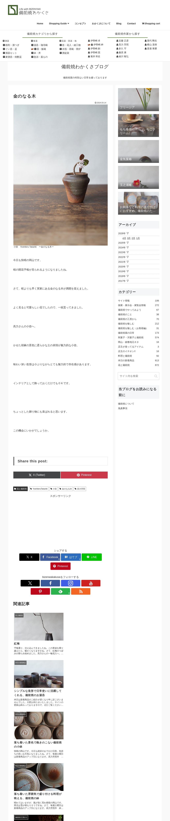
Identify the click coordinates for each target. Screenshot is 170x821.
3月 (129, 238)
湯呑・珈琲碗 (41, 45)
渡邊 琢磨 (152, 48)
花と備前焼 (20, 489)
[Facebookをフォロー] (45, 574)
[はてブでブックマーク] (60, 557)
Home (40, 23)
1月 (138, 238)
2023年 (122, 252)
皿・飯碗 (41, 49)
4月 (124, 238)
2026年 (122, 233)
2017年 (122, 281)
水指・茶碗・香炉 (71, 49)
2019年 (122, 271)
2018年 (122, 276)
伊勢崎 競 (95, 52)
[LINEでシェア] (76, 557)
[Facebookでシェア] (44, 557)
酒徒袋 (65, 53)
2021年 (122, 262)
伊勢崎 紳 (98, 44)
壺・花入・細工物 (71, 45)
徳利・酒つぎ (12, 45)
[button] (156, 376)
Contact (131, 23)
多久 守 (122, 48)
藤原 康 (122, 52)
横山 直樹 (152, 44)
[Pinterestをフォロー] (68, 574)
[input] (138, 376)
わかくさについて (101, 23)
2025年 (122, 242)
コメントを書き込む (60, 730)
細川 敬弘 (124, 56)
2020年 (122, 266)
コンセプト (80, 23)
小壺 (53, 489)
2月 (133, 238)
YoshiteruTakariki (38, 489)
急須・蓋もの (41, 57)
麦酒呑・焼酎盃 (13, 57)
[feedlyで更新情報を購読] (75, 574)
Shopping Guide (58, 23)
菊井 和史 (95, 56)
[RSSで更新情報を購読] (83, 574)
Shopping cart (150, 23)
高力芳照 (80, 489)
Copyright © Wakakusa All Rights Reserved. (85, 814)
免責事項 (122, 408)
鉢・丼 (37, 53)
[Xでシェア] (28, 557)
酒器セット (11, 53)
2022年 (122, 257)
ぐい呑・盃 (11, 49)
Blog (118, 23)
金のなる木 (66, 489)
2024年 (122, 247)
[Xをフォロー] (37, 574)
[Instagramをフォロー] (53, 574)
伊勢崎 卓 (95, 40)
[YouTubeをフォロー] (60, 574)
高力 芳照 (124, 44)
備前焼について (126, 403)
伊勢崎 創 (95, 48)
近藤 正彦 (124, 40)
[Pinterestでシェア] (92, 557)
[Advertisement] (60, 521)
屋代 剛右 (152, 40)
